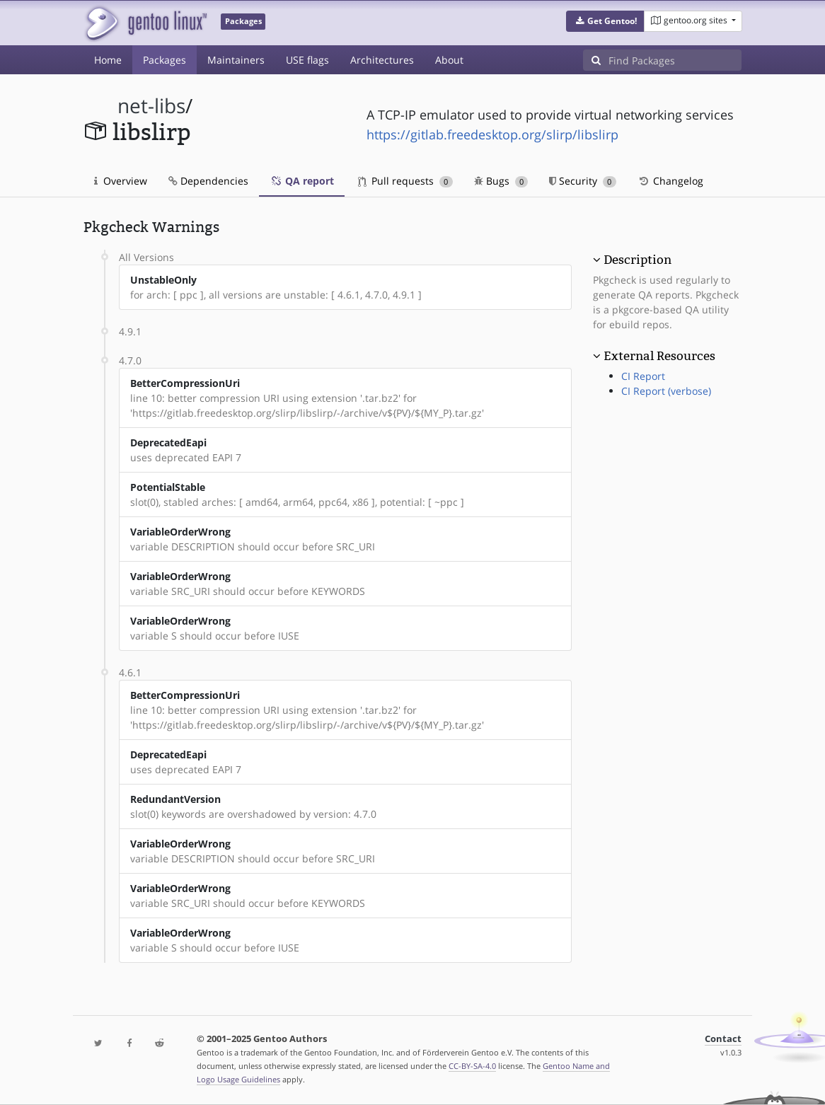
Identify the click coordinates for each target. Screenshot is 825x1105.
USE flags (307, 59)
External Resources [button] (659, 356)
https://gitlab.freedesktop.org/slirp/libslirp (492, 134)
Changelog (670, 180)
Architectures (382, 59)
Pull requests (405, 180)
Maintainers (236, 59)
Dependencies (208, 180)
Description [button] (637, 260)
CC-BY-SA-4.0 (472, 1065)
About (449, 59)
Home (108, 59)
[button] (605, 21)
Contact (723, 1039)
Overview (120, 180)
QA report (302, 180)
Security (582, 180)
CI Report (643, 376)
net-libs (151, 106)
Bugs (501, 180)
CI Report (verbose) (666, 391)
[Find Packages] (675, 60)
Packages (164, 59)
